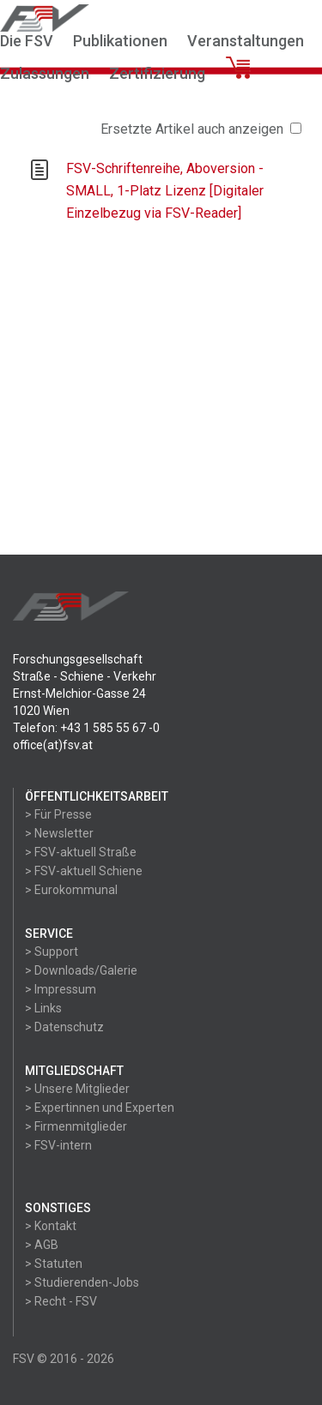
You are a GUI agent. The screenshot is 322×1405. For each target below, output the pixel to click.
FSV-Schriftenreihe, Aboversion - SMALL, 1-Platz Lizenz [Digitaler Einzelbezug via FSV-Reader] (165, 190)
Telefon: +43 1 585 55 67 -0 (86, 728)
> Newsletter (59, 833)
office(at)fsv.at (53, 745)
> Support (51, 951)
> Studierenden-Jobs (82, 1282)
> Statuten (53, 1263)
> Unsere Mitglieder (77, 1089)
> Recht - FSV (61, 1301)
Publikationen (120, 41)
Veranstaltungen (245, 41)
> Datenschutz (64, 1027)
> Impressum (60, 989)
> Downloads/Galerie (81, 970)
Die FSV (26, 41)
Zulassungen (44, 73)
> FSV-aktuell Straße (81, 852)
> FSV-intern (58, 1145)
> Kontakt (50, 1226)
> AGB (41, 1245)
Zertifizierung (157, 73)
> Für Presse (58, 814)
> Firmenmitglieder (76, 1126)
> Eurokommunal (71, 890)
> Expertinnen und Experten (99, 1107)
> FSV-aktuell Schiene (84, 871)
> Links (43, 1008)
